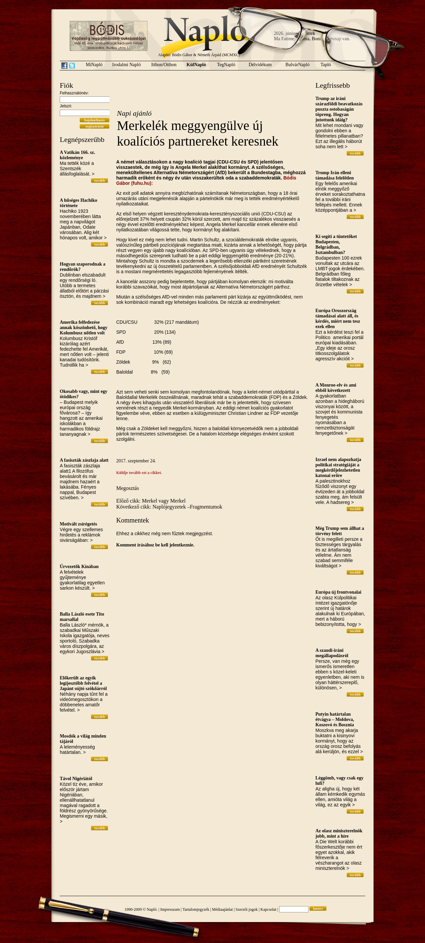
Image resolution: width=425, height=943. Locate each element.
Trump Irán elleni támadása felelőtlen (334, 175)
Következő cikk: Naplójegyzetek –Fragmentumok (169, 507)
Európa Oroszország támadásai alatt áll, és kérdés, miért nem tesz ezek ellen (337, 318)
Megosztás (127, 488)
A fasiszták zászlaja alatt (84, 460)
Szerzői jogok (247, 909)
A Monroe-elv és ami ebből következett (335, 388)
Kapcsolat (268, 909)
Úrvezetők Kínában (79, 566)
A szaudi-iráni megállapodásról (331, 653)
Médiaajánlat (222, 909)
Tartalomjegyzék (196, 909)
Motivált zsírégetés (78, 524)
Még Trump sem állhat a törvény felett (339, 531)
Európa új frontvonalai (338, 592)
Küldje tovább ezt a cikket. (139, 472)
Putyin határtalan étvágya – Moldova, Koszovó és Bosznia (334, 719)
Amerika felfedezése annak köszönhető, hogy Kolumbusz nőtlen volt (84, 327)
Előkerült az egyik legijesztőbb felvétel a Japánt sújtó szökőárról (83, 683)
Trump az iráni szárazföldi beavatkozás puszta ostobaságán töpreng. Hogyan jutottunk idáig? (339, 109)
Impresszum (170, 909)
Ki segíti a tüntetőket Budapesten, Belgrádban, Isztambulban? (336, 244)
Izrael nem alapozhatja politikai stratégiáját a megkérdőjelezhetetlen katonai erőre (338, 467)
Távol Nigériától (76, 778)
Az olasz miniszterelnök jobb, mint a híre (338, 833)
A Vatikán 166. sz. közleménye (77, 155)
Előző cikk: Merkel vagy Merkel (151, 501)
